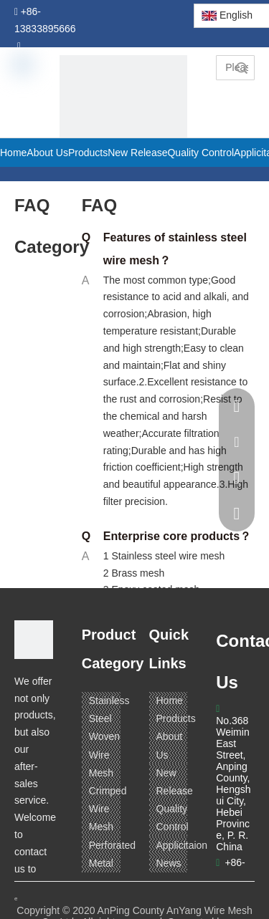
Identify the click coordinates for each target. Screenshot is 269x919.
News (168, 863)
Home (169, 700)
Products (176, 718)
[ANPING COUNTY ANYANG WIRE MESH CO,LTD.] (33, 639)
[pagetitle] (124, 119)
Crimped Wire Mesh (108, 808)
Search (242, 68)
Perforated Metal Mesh (112, 863)
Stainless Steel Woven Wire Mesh (109, 737)
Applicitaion (182, 845)
